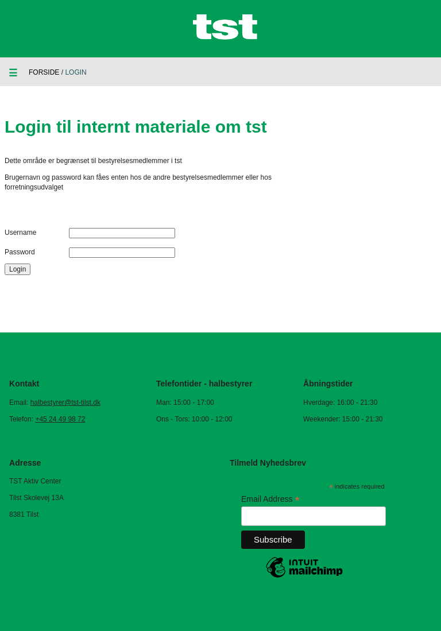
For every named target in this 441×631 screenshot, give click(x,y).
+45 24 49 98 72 (60, 419)
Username (20, 233)
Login (17, 269)
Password (20, 252)
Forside (44, 72)
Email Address (270, 499)
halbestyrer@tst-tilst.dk (65, 402)
